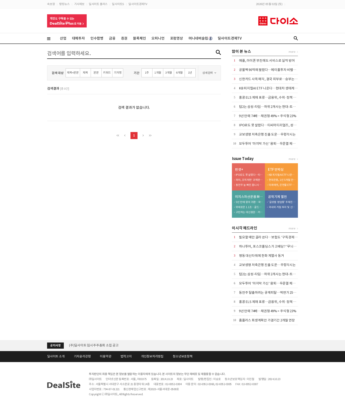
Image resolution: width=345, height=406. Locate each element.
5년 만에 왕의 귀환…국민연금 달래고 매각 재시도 (249, 202)
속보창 (51, 4)
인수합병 (96, 38)
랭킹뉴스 (64, 4)
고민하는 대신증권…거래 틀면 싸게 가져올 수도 (249, 212)
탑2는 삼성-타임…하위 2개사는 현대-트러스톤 (270, 107)
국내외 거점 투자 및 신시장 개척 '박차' (282, 207)
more (292, 52)
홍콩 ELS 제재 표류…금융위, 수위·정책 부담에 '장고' (275, 97)
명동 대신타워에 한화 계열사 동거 (261, 256)
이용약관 (105, 356)
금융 (112, 38)
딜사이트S (118, 4)
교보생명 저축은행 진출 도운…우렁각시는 (267, 134)
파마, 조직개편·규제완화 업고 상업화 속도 (249, 179)
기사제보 (79, 4)
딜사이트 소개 (56, 356)
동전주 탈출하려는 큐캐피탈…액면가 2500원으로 (272, 292)
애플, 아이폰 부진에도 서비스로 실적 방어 (267, 60)
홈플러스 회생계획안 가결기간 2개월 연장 (267, 320)
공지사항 (55, 345)
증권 (124, 38)
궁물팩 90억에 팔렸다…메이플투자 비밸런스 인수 (272, 70)
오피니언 (157, 38)
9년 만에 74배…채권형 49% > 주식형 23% (267, 116)
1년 (190, 72)
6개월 (179, 72)
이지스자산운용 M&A (249, 196)
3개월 (168, 72)
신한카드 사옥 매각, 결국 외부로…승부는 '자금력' (272, 79)
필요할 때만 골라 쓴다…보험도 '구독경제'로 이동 (272, 237)
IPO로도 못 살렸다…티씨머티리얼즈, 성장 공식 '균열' (275, 125)
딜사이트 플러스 (98, 4)
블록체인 (139, 38)
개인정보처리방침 (152, 356)
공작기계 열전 (277, 196)
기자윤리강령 (82, 356)
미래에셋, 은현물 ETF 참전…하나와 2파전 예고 (282, 184)
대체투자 (78, 38)
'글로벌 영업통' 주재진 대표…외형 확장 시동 (282, 202)
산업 (63, 38)
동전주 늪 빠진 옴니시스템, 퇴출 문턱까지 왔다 (249, 184)
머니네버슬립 (200, 38)
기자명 (117, 72)
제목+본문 (73, 72)
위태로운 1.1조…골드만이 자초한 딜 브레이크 (249, 207)
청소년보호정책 (183, 356)
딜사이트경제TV (137, 4)
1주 (147, 72)
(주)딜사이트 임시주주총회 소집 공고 (94, 345)
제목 (85, 72)
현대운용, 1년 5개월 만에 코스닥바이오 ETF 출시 (282, 179)
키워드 (107, 72)
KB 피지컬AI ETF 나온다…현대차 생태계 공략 (270, 88)
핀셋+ (239, 169)
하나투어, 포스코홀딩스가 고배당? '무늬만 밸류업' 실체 (276, 246)
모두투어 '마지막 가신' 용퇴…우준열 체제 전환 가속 (274, 143)
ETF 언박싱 (276, 169)
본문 (96, 72)
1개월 (157, 72)
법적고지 (126, 356)
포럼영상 (176, 38)
